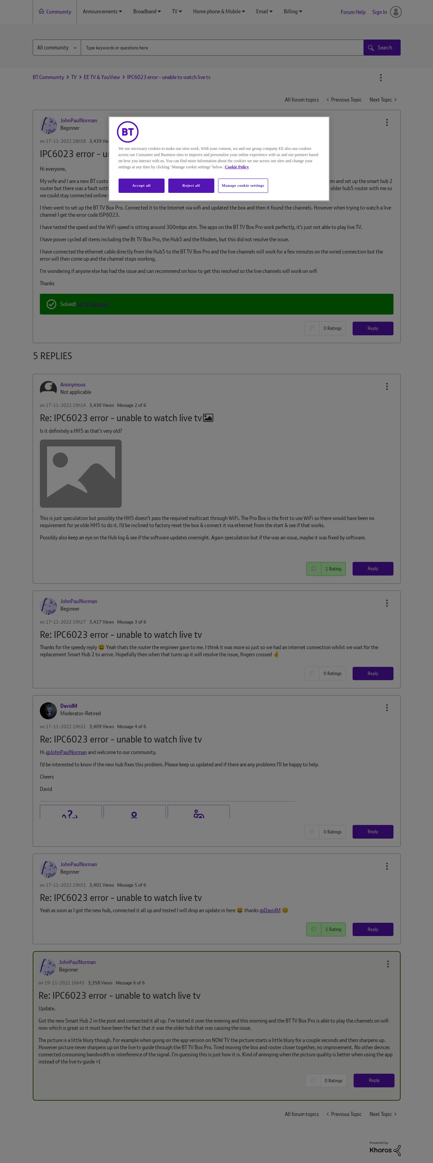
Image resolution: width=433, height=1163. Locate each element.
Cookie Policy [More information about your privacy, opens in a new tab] (237, 167)
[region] (219, 158)
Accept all (141, 185)
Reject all (191, 185)
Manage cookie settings (243, 185)
